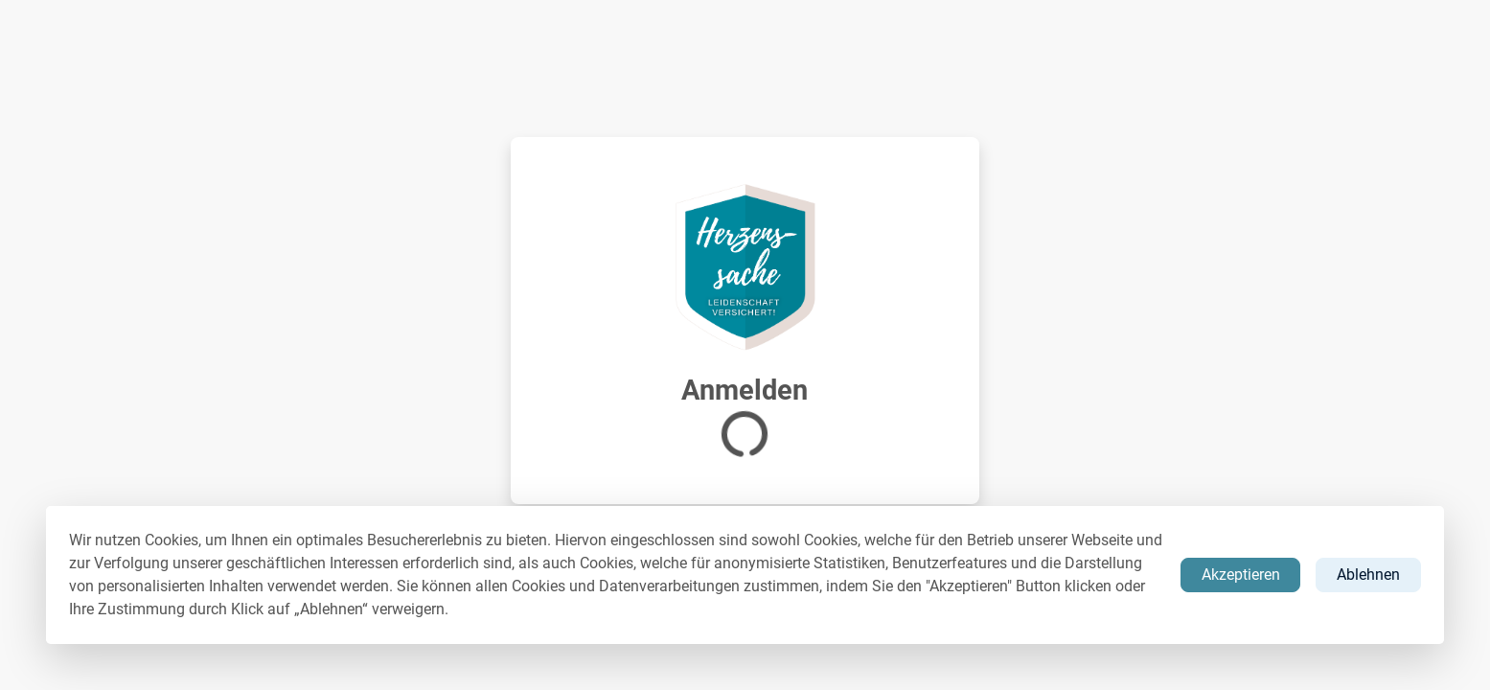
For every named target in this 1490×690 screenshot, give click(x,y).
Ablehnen (1368, 574)
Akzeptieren (1241, 574)
